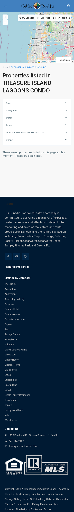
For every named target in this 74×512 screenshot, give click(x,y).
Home (5, 67)
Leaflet (42, 62)
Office (8, 375)
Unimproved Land (14, 410)
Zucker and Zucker (41, 509)
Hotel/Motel (11, 339)
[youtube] (16, 256)
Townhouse (11, 400)
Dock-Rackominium (15, 319)
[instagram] (25, 256)
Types (9, 103)
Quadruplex (11, 379)
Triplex (8, 405)
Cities (9, 125)
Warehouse (11, 420)
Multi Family (11, 369)
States (9, 117)
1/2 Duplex (10, 284)
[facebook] (8, 256)
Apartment (10, 294)
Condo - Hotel (12, 309)
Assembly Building (14, 299)
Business (9, 304)
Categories (11, 110)
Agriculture (10, 289)
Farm (7, 329)
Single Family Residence (17, 395)
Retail (8, 390)
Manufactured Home (16, 349)
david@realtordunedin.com (23, 446)
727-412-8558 (16, 440)
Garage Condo (12, 334)
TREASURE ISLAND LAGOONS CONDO (25, 132)
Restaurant (11, 385)
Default (9, 140)
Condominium (12, 314)
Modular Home (12, 364)
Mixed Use (10, 354)
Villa (7, 415)
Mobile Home (12, 359)
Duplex (8, 324)
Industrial (9, 344)
